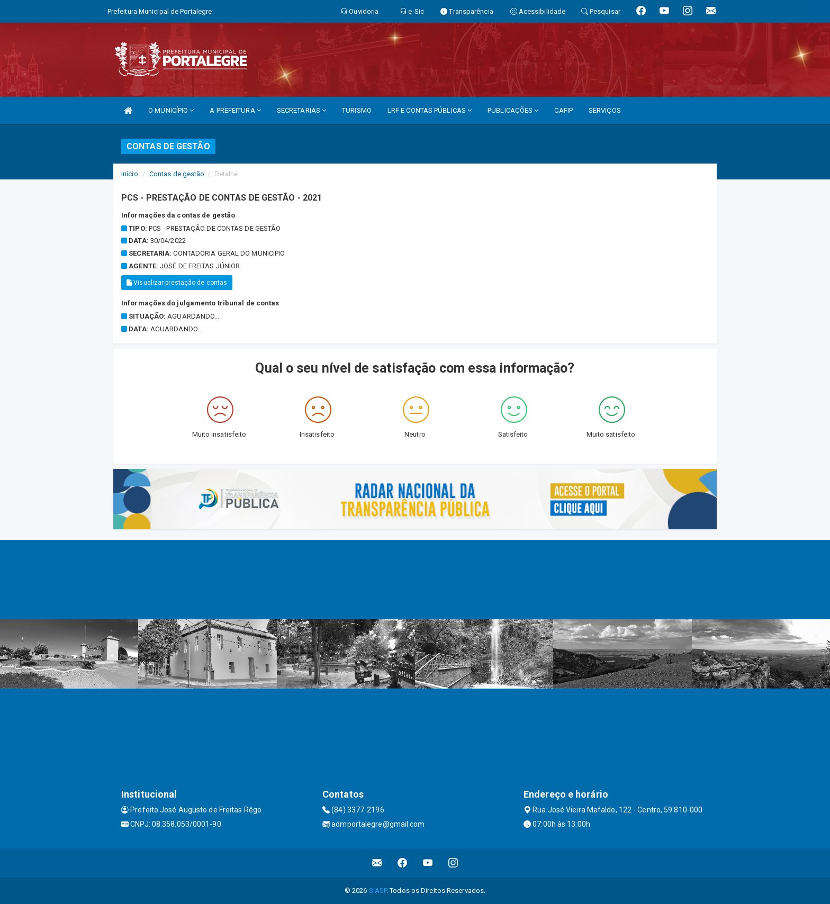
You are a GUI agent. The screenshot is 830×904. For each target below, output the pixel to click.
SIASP (378, 890)
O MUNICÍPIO (171, 110)
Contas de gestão (177, 174)
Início (129, 174)
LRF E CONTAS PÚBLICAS (429, 110)
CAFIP (563, 110)
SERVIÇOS (605, 110)
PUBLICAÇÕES (513, 110)
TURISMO (357, 110)
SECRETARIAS (301, 110)
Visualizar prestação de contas (177, 282)
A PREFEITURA (235, 110)
